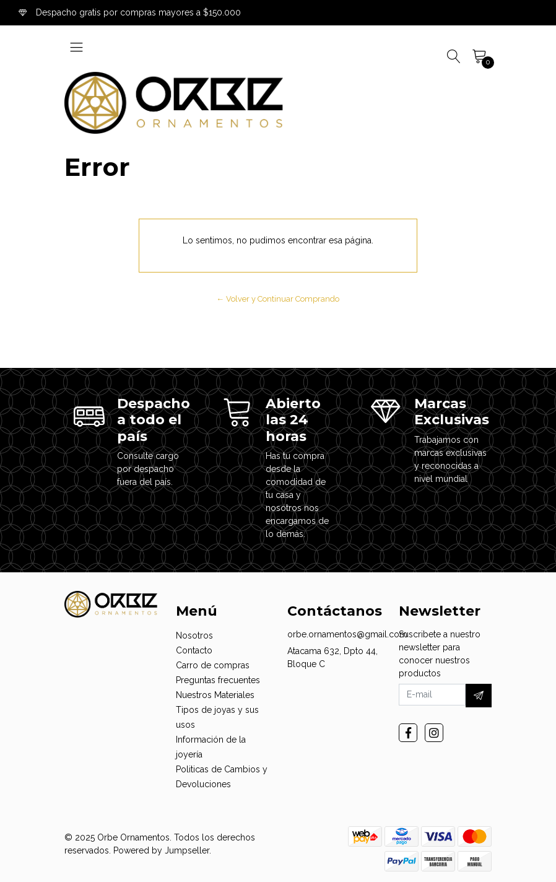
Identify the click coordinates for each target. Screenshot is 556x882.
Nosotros (194, 635)
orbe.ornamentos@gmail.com (347, 634)
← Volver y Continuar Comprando (278, 298)
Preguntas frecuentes (218, 680)
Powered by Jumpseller (161, 850)
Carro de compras (213, 665)
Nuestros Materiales (215, 695)
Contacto (194, 650)
